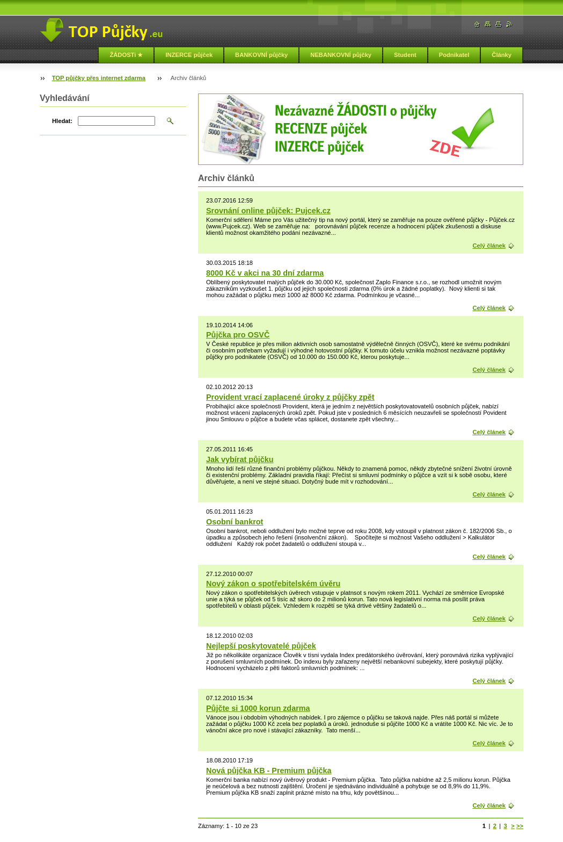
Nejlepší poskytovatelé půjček (261, 646)
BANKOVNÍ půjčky (261, 55)
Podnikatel (454, 55)
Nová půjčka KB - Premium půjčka (269, 770)
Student (405, 55)
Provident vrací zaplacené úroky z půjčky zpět (290, 397)
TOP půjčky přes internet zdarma (98, 78)
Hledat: (62, 121)
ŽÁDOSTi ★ (126, 55)
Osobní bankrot (234, 521)
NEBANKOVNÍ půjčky (340, 55)
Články (501, 55)
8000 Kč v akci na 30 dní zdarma (265, 273)
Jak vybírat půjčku (240, 459)
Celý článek (489, 245)
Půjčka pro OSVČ (237, 334)
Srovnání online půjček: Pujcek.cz (268, 210)
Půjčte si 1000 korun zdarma (258, 708)
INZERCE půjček (189, 55)
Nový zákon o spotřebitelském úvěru (273, 583)
